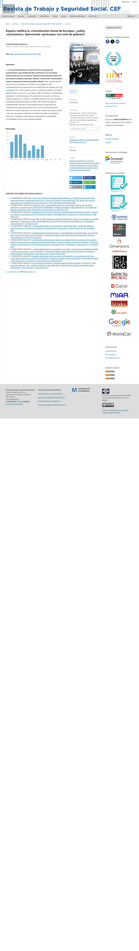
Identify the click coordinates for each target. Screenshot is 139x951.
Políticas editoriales (77, 16)
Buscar (131, 16)
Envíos (63, 16)
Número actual (8, 16)
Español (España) (112, 139)
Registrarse (126, 2)
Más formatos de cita (78, 129)
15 (13, 271)
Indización (32, 16)
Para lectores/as (111, 351)
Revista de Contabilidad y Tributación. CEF (51, 397)
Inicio (7, 24)
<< (7, 271)
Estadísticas (44, 16)
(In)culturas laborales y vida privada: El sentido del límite (54, 226)
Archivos (21, 16)
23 (31, 271)
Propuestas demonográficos (84, 389)
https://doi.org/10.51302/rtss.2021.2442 (25, 54)
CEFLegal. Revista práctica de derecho (50, 394)
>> (35, 271)
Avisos (55, 16)
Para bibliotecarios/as (112, 358)
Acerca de (93, 16)
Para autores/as (110, 354)
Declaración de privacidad (14, 404)
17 (17, 271)
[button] (76, 177)
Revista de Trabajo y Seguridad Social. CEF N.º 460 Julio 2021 (41, 24)
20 (24, 271)
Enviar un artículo (114, 27)
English (108, 142)
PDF (74, 91)
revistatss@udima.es (12, 399)
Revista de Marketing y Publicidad (49, 401)
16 (15, 271)
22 (29, 271)
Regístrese (109, 119)
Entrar (134, 2)
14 (10, 271)
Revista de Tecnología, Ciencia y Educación (51, 405)
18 (20, 271)
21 (27, 271)
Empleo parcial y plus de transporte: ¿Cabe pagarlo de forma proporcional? (61, 212)
